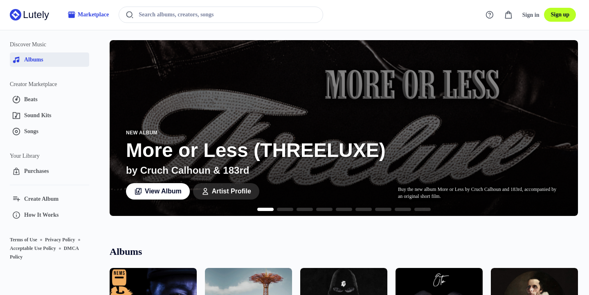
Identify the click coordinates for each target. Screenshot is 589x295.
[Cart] (508, 14)
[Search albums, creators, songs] (225, 15)
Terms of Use (23, 240)
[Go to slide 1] (265, 209)
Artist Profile (226, 191)
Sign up (560, 14)
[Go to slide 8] (403, 209)
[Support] (489, 15)
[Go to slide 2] (285, 209)
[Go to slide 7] (383, 209)
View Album (158, 191)
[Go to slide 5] (344, 209)
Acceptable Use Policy (33, 248)
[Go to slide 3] (305, 209)
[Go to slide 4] (324, 209)
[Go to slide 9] (422, 209)
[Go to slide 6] (363, 209)
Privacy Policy (60, 240)
